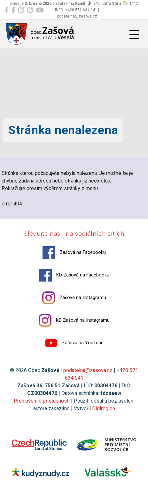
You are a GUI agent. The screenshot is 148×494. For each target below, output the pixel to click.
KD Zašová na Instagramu (74, 320)
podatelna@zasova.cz (88, 370)
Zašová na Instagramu (74, 297)
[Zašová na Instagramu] (21, 10)
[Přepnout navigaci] (134, 35)
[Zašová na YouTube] (39, 10)
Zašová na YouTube (74, 343)
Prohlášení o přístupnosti (42, 401)
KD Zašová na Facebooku (74, 275)
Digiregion (103, 408)
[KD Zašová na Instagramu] (30, 10)
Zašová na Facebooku (74, 252)
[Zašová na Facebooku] (6, 10)
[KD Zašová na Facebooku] (13, 10)
